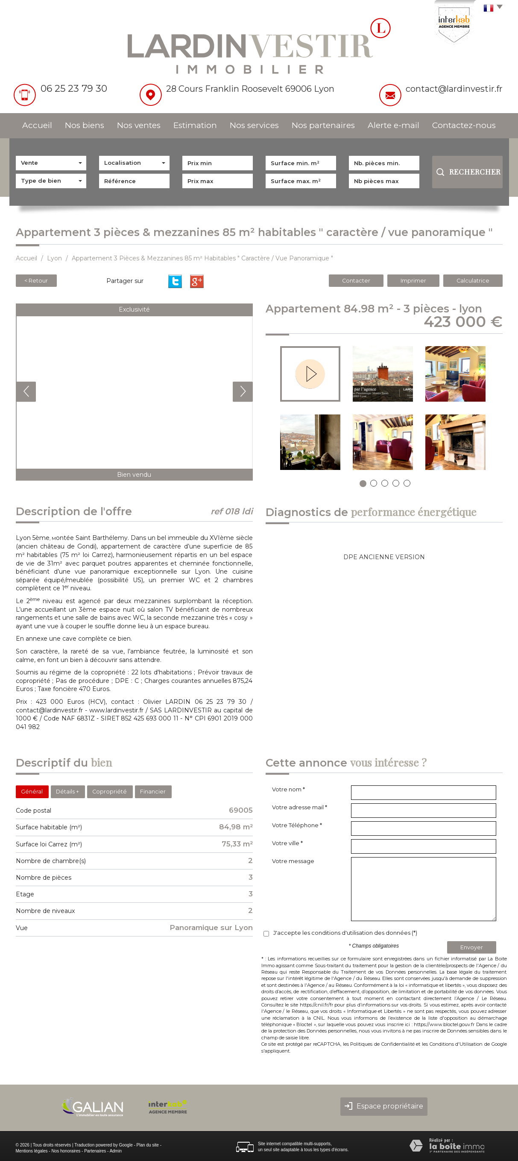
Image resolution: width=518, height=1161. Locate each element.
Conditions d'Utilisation (456, 1044)
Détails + (67, 791)
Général (32, 791)
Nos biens (84, 125)
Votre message (293, 861)
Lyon (54, 258)
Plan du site (148, 1145)
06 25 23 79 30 (74, 88)
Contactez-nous (464, 125)
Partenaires (95, 1151)
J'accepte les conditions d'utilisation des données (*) (345, 932)
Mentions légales (32, 1151)
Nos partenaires (323, 125)
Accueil (37, 125)
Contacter (356, 280)
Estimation (195, 125)
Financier (153, 791)
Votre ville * (287, 843)
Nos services (254, 125)
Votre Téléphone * (297, 825)
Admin (116, 1151)
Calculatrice (473, 280)
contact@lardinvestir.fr (454, 89)
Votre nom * (288, 789)
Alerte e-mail (393, 125)
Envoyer (471, 947)
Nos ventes (139, 125)
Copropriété (109, 791)
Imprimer (413, 280)
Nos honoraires (65, 1151)
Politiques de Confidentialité (382, 1044)
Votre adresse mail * (299, 807)
